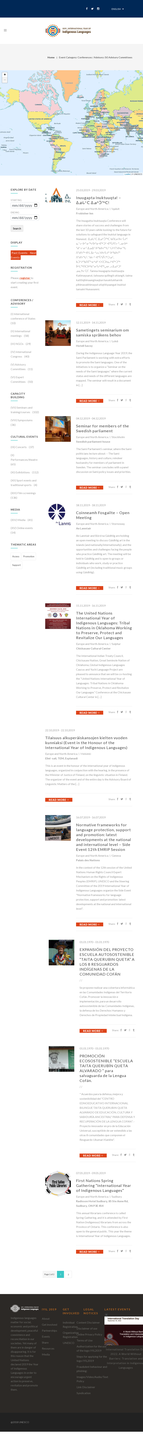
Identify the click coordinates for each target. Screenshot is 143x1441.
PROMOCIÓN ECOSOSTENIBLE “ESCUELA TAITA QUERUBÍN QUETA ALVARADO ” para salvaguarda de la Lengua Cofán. (106, 1068)
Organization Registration (71, 1334)
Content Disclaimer (88, 1322)
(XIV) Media (18, 519)
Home (51, 57)
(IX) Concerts (19, 447)
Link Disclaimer (86, 1387)
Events (46, 1336)
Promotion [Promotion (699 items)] (28, 556)
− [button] (5, 80)
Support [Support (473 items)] (16, 565)
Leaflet (127, 174)
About (46, 1318)
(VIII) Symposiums (22, 420)
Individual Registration (70, 1324)
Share (45, 1342)
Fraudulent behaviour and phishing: (92, 1369)
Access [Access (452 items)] (15, 556)
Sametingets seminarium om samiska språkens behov (102, 332)
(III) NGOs (17, 343)
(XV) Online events (22, 528)
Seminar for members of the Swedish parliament (102, 428)
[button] (106, 1315)
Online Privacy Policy (89, 1334)
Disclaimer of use (87, 1328)
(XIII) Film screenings (23, 493)
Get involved (49, 1324)
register (25, 278)
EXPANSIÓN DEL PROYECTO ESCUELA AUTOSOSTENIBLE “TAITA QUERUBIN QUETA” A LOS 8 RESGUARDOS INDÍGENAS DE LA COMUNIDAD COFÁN (107, 961)
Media (46, 1354)
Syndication (84, 1393)
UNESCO (68, 1342)
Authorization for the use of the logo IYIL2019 (91, 1348)
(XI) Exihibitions (20, 472)
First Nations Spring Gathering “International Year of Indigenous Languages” (103, 1185)
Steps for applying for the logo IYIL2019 (92, 1358)
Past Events (20, 252)
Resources (48, 1348)
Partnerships (49, 1330)
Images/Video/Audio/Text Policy (92, 1379)
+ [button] (5, 75)
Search (17, 228)
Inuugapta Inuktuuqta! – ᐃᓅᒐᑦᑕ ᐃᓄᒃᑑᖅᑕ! (98, 200)
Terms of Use (85, 1340)
